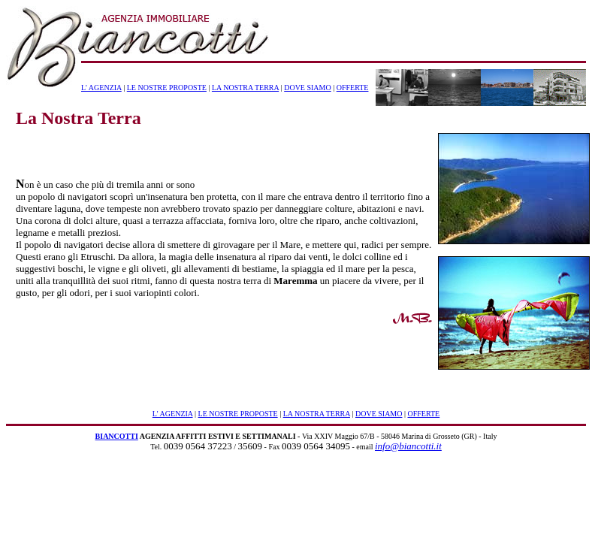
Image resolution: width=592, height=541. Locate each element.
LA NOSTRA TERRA (245, 87)
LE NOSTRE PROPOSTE (167, 87)
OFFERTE (353, 87)
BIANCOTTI (116, 436)
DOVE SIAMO (307, 87)
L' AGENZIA (101, 87)
